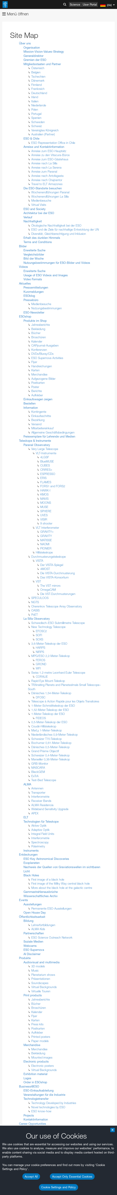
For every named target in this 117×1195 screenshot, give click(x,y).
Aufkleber (37, 395)
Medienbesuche (41, 200)
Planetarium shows (43, 974)
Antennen (37, 788)
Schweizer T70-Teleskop (46, 739)
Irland (34, 97)
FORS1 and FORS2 (52, 486)
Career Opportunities (32, 1123)
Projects (28, 1115)
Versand (36, 424)
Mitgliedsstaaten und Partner (42, 64)
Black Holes (31, 875)
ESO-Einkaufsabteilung (38, 1090)
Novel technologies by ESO (48, 1107)
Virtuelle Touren (40, 991)
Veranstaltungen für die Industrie (44, 1094)
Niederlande (38, 105)
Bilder (23, 246)
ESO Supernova (33, 949)
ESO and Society (34, 209)
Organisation (31, 47)
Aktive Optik (39, 825)
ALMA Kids (38, 929)
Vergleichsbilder (33, 254)
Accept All (31, 1176)
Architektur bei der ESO (38, 213)
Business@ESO (29, 1086)
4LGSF (44, 457)
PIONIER (45, 548)
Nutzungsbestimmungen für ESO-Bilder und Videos (56, 262)
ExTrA (34, 776)
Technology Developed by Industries (53, 1103)
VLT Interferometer (47, 527)
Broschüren (38, 337)
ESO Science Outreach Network (51, 937)
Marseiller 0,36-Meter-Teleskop (50, 759)
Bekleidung (38, 329)
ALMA (27, 784)
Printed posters (40, 1036)
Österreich (37, 68)
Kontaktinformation (35, 1119)
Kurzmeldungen (33, 291)
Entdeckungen (28, 854)
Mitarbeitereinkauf (42, 428)
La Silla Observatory (36, 618)
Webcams (30, 945)
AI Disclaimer (31, 954)
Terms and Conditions (37, 242)
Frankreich (38, 89)
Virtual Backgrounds (44, 987)
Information (30, 407)
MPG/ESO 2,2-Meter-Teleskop (50, 656)
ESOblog (29, 295)
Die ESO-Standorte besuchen (42, 188)
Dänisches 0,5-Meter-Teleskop (50, 747)
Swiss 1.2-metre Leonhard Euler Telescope (58, 672)
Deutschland (39, 93)
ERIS (43, 478)
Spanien (36, 118)
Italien (34, 101)
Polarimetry (38, 846)
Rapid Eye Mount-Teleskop (48, 681)
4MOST (45, 569)
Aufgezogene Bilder (43, 378)
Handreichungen (41, 366)
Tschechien (38, 76)
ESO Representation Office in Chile (53, 142)
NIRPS (40, 652)
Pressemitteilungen (35, 287)
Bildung (28, 921)
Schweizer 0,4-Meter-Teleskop (50, 755)
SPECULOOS (40, 598)
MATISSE (46, 540)
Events (23, 900)
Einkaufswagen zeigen (37, 399)
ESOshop (25, 316)
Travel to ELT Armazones (46, 184)
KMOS (44, 494)
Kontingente (38, 411)
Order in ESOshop (35, 1082)
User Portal (90, 4)
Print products (32, 995)
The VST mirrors (50, 585)
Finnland (36, 85)
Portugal (36, 114)
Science (75, 4)
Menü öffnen (15, 14)
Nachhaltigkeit (32, 221)
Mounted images (41, 1057)
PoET (34, 614)
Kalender (36, 341)
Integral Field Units (42, 834)
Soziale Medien (33, 941)
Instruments (31, 850)
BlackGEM (38, 772)
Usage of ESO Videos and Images (45, 275)
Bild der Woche (33, 258)
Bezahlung (38, 420)
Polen (34, 109)
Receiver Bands (41, 801)
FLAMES (45, 482)
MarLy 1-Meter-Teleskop (46, 730)
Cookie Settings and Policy (58, 1187)
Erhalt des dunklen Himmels (41, 237)
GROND (41, 664)
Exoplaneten (31, 863)
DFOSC (40, 697)
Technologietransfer (36, 1098)
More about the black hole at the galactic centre (61, 888)
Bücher (35, 333)
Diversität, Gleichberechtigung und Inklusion (58, 233)
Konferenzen (39, 349)
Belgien (35, 72)
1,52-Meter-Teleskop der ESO (50, 710)
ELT (25, 817)
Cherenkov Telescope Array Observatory (56, 606)
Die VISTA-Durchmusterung (57, 573)
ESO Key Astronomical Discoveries (46, 859)
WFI (38, 668)
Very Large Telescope (44, 449)
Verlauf (27, 217)
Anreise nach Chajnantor (46, 180)
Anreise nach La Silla (44, 163)
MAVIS (44, 498)
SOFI (39, 635)
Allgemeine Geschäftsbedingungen (52, 432)
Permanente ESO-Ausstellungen (51, 908)
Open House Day (34, 912)
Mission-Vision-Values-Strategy (43, 51)
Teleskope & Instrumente (35, 440)
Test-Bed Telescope (43, 780)
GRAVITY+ (47, 531)
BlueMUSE (47, 461)
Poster (35, 387)
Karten (35, 370)
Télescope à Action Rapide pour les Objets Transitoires (65, 701)
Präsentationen (40, 978)
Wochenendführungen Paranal (50, 192)
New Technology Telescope (48, 627)
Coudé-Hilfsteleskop (43, 726)
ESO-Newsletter (33, 312)
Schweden (38, 122)
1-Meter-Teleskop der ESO (48, 714)
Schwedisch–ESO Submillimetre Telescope (58, 623)
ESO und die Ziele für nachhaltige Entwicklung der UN (65, 229)
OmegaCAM (48, 589)
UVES (44, 515)
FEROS (40, 660)
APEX (34, 813)
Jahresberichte (40, 324)
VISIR (43, 519)
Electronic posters (42, 1065)
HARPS (40, 647)
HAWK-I (45, 490)
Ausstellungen (32, 904)
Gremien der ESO (34, 60)
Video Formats (32, 279)
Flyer (34, 362)
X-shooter (46, 523)
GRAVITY (46, 536)
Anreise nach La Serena (46, 167)
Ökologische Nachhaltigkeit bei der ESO (56, 225)
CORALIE (42, 676)
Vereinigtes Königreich (45, 130)
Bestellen (29, 403)
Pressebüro (30, 300)
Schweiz (36, 126)
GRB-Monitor (39, 763)
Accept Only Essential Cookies (72, 1176)
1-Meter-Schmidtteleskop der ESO (53, 705)
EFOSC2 (41, 631)
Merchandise (39, 374)
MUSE (44, 507)
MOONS (45, 502)
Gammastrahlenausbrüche (40, 892)
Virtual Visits (38, 204)
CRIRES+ (46, 469)
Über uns (25, 43)
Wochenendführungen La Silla (50, 196)
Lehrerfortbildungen (43, 925)
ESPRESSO (47, 474)
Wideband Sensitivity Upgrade (49, 809)
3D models (38, 966)
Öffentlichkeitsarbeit (32, 916)
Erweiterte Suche (34, 250)
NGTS (35, 602)
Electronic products (36, 1061)
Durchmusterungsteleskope (48, 556)
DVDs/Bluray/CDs (42, 353)
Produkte (25, 958)
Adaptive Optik (40, 830)
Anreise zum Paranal (44, 171)
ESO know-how (41, 1111)
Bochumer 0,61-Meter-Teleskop (51, 743)
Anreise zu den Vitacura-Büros (50, 155)
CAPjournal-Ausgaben (45, 345)
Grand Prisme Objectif (45, 751)
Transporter (38, 792)
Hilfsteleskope (44, 552)
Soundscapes (39, 983)
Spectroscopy (40, 842)
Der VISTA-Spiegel (51, 565)
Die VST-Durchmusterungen (57, 594)
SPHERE (45, 511)
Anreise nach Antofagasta (47, 175)
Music (35, 970)
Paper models (40, 1041)
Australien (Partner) (43, 134)
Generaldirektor (33, 56)
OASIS (35, 610)
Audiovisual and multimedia (41, 962)
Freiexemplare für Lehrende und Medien (49, 436)
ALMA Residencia (42, 805)
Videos (23, 266)
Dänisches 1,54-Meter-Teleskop (51, 693)
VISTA (39, 560)
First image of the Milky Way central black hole (60, 883)
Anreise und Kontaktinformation (43, 147)
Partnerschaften (33, 933)
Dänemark (38, 80)
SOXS (39, 639)
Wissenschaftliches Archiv (40, 896)
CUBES (45, 465)
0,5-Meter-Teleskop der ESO (49, 722)
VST (38, 581)
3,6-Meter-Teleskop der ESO (49, 643)
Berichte (36, 391)
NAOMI (44, 544)
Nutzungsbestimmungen (46, 308)
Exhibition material (35, 1074)
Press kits (37, 1024)
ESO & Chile (31, 138)
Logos (27, 1078)
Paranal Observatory (36, 445)
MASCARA (38, 767)
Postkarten (38, 382)
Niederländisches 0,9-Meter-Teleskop (54, 734)
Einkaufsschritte (41, 416)
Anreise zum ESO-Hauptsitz (48, 151)
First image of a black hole (47, 879)
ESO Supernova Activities (47, 358)
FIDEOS (41, 718)
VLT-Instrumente (46, 453)
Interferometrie (40, 796)
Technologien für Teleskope (41, 821)
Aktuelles (25, 283)
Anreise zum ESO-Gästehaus (49, 159)
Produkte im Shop (35, 320)
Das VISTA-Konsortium (54, 577)
